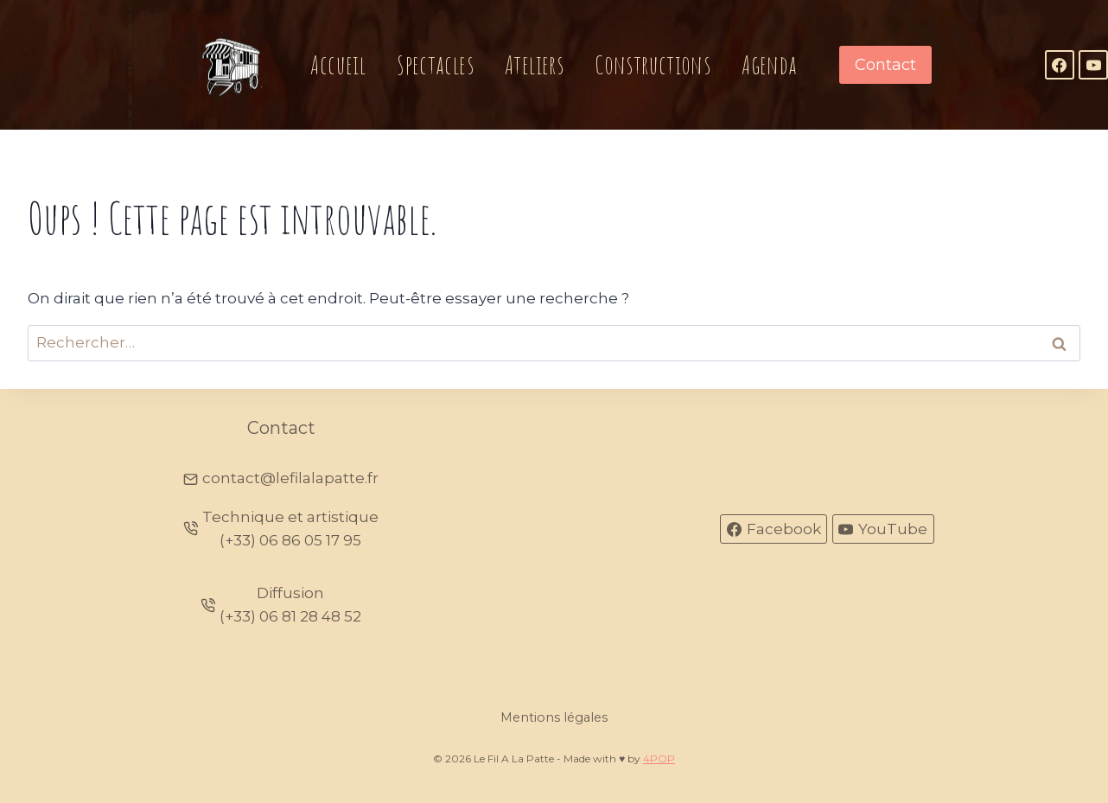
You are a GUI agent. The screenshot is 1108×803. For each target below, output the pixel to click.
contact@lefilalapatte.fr (290, 478)
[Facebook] (1059, 65)
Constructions (652, 64)
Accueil (338, 64)
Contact (885, 64)
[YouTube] (1093, 65)
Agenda (769, 64)
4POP (659, 758)
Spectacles (435, 64)
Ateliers (534, 64)
